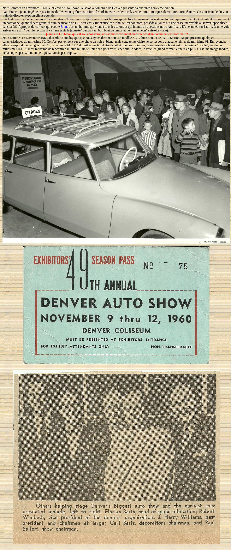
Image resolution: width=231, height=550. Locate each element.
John (64, 26)
